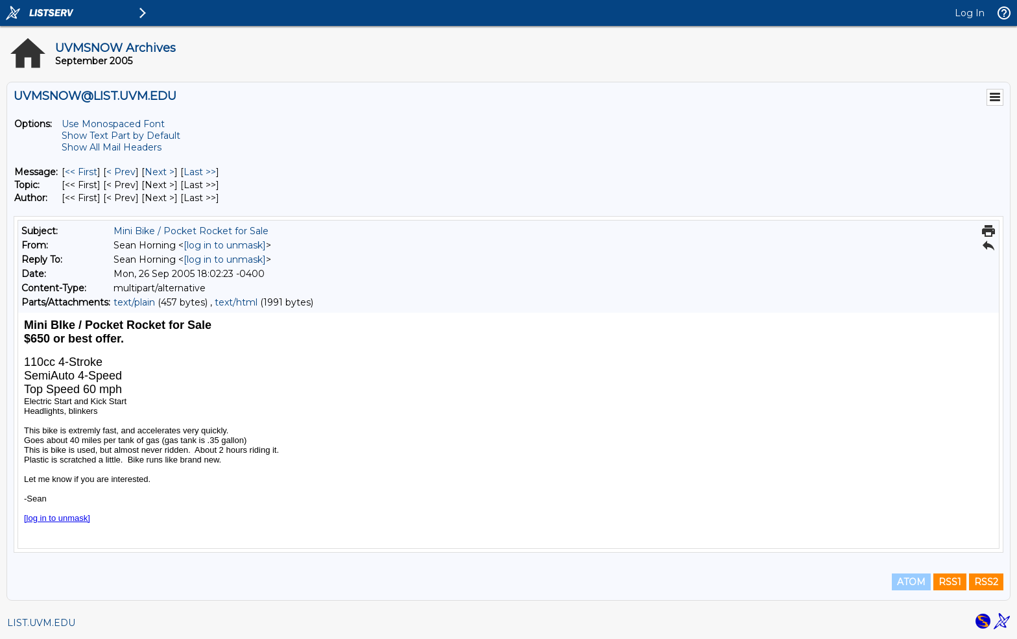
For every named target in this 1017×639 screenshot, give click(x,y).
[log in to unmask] (225, 245)
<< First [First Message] (81, 172)
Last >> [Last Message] (200, 172)
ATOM (911, 582)
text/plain (134, 302)
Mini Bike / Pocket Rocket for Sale (191, 231)
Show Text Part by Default (121, 135)
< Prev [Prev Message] (121, 172)
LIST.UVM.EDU (41, 623)
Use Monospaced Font (113, 124)
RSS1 (950, 582)
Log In (970, 13)
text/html (236, 302)
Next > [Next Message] (159, 172)
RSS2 (986, 582)
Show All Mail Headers (112, 147)
